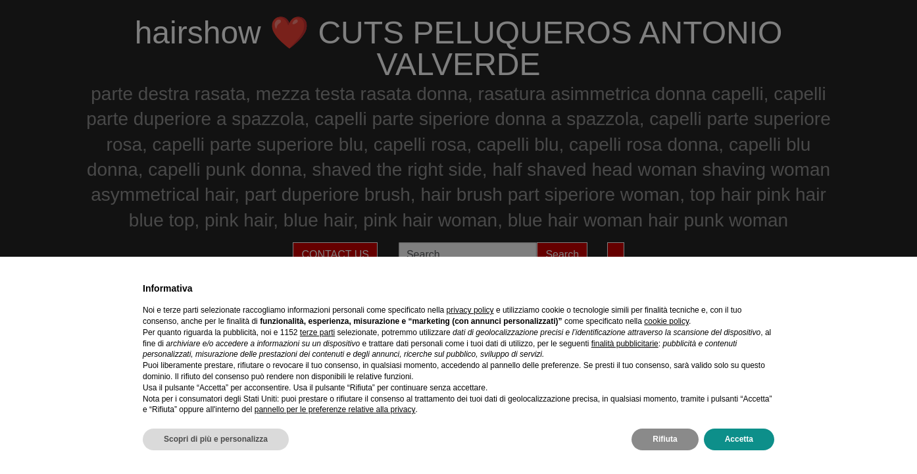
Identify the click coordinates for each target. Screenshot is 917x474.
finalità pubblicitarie (624, 343)
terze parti (317, 332)
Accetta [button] (739, 439)
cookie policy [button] (666, 321)
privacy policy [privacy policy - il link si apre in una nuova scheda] (470, 310)
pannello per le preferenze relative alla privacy (335, 409)
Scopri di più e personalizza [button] (216, 439)
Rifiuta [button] (665, 439)
